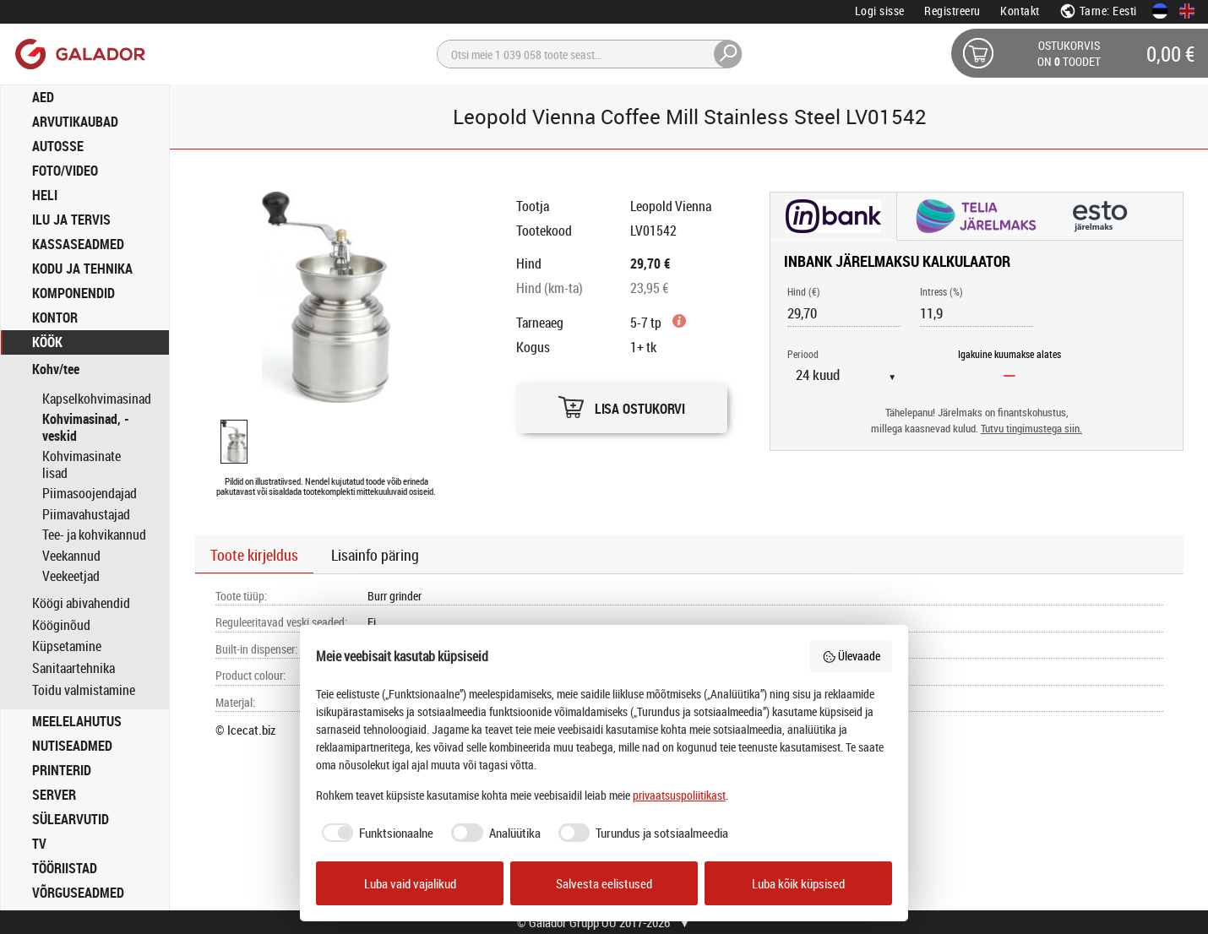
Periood (803, 354)
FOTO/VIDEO (65, 170)
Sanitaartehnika (73, 668)
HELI (44, 195)
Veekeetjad (71, 576)
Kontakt (1020, 11)
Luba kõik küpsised (798, 883)
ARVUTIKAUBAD (75, 121)
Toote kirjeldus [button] (254, 555)
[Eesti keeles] (1159, 11)
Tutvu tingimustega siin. (1031, 428)
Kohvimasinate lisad (81, 464)
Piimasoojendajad (89, 493)
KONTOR (55, 317)
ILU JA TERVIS (71, 219)
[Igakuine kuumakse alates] (1010, 375)
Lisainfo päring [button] (375, 555)
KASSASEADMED (78, 244)
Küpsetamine (66, 646)
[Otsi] (590, 54)
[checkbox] (375, 833)
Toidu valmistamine (83, 690)
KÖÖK (47, 342)
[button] (621, 403)
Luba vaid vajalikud (410, 883)
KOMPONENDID (73, 293)
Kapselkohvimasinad (96, 398)
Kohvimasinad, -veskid (85, 427)
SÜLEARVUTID (70, 819)
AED (43, 97)
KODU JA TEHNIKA (82, 268)
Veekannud (71, 555)
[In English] (1186, 11)
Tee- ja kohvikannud (94, 534)
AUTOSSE (58, 146)
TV (39, 843)
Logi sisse (880, 11)
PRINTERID (61, 770)
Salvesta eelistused (604, 883)
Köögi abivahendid (81, 603)
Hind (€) (803, 291)
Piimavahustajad (86, 514)
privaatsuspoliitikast (679, 795)
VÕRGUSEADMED (78, 892)
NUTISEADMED (72, 745)
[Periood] (852, 375)
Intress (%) (941, 291)
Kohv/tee (55, 369)
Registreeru (952, 11)
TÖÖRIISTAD (64, 868)
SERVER (54, 794)
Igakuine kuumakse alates (1009, 354)
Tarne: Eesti (1098, 11)
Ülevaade (851, 656)
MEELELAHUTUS (77, 721)
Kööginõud (61, 625)
